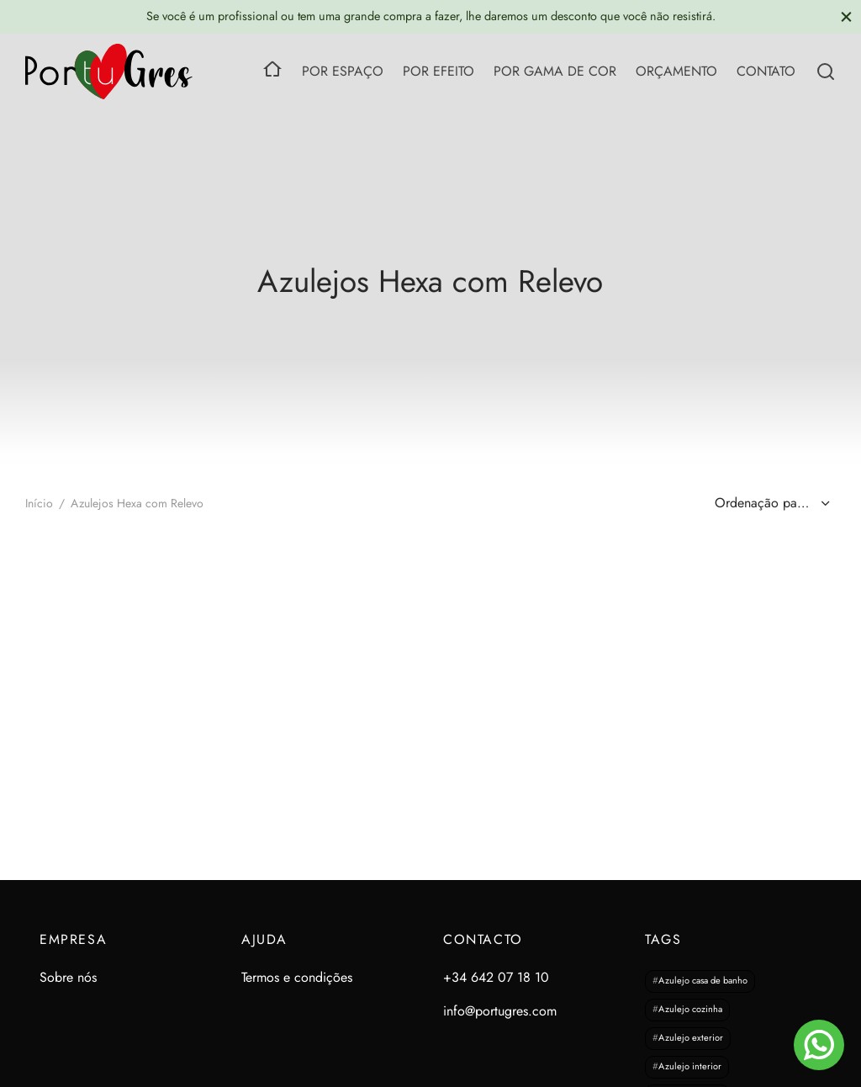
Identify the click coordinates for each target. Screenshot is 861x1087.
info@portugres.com (500, 1011)
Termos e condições (296, 977)
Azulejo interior (689, 1066)
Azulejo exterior (690, 1038)
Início (39, 503)
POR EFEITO (438, 71)
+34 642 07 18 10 (496, 977)
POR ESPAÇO (342, 71)
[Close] (846, 16)
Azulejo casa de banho (702, 981)
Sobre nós (68, 977)
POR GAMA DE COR (555, 71)
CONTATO (766, 71)
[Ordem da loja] (770, 503)
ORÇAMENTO (676, 71)
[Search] (826, 71)
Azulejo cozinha (690, 1009)
